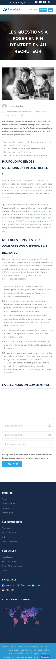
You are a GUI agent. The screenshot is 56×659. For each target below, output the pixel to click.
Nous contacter (9, 532)
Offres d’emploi (9, 503)
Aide (4, 537)
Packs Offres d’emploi (12, 566)
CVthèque (6, 508)
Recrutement (40, 112)
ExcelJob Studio (9, 561)
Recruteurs (7, 557)
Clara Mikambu (16, 106)
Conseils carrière (9, 542)
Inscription (33, 10)
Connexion (43, 10)
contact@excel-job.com (19, 2)
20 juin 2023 (11, 115)
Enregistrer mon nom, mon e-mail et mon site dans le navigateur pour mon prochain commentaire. (27, 456)
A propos (6, 528)
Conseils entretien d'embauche (19, 112)
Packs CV (6, 570)
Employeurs (7, 513)
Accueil (5, 499)
